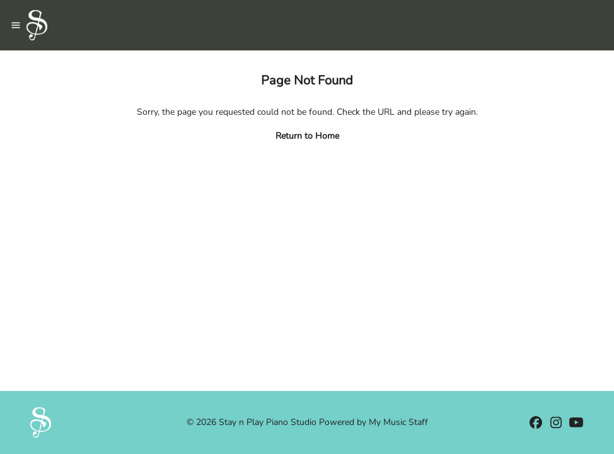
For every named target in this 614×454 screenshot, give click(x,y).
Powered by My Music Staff (373, 422)
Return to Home (307, 136)
